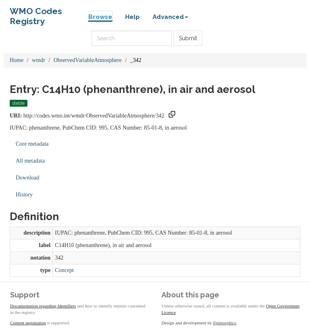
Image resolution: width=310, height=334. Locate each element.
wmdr (38, 60)
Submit (188, 38)
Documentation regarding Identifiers (43, 305)
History (24, 195)
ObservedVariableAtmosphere (88, 60)
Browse (100, 17)
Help (132, 17)
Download (27, 178)
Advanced (170, 17)
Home (16, 60)
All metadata (30, 161)
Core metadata (32, 144)
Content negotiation (28, 322)
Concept (64, 270)
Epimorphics (224, 322)
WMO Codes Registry (36, 13)
